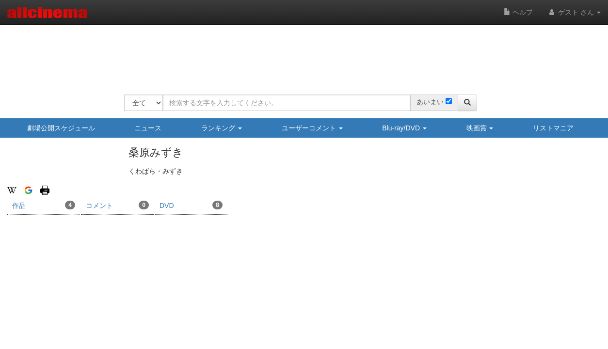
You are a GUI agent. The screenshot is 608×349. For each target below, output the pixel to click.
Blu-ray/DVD (404, 128)
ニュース (147, 128)
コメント (117, 205)
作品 (43, 205)
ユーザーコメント (312, 128)
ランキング (221, 128)
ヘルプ (518, 12)
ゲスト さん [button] (574, 12)
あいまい (430, 101)
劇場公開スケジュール (61, 128)
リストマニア (553, 128)
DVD (191, 205)
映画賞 (480, 128)
